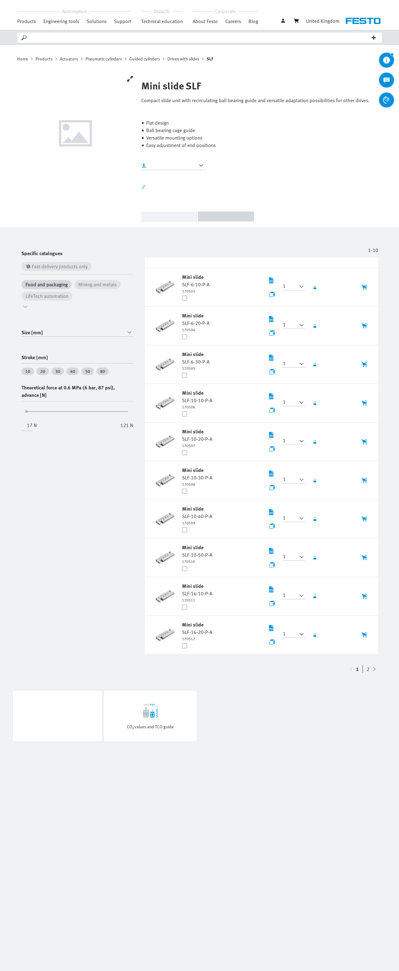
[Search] (201, 37)
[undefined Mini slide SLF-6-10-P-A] (195, 283)
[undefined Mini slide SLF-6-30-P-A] (195, 360)
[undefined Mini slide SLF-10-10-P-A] (197, 399)
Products (44, 58)
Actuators (69, 58)
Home (22, 58)
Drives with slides (183, 58)
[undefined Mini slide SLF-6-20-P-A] (195, 322)
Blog (253, 21)
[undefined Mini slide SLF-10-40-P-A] (197, 515)
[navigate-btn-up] (374, 669)
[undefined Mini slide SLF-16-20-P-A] (197, 631)
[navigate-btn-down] (351, 669)
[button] (290, 286)
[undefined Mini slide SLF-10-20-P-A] (197, 438)
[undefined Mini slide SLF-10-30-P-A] (197, 476)
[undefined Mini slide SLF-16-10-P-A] (197, 592)
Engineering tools (61, 21)
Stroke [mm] (35, 357)
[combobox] (77, 332)
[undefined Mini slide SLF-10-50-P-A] (197, 554)
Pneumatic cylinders (103, 58)
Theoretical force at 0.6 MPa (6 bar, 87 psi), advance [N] (68, 391)
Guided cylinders (144, 58)
